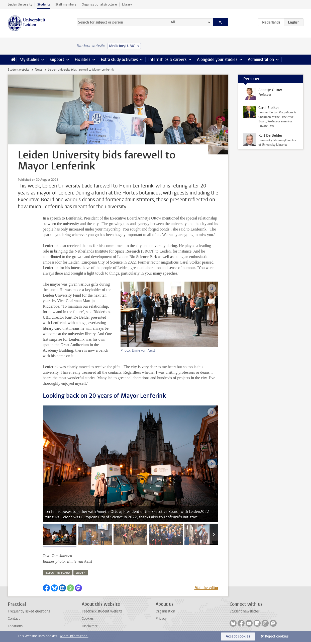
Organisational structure (99, 4)
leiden (80, 573)
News (38, 70)
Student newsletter (244, 611)
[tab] (59, 534)
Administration (261, 59)
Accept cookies (238, 636)
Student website (18, 70)
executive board (57, 573)
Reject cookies (276, 636)
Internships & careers (167, 59)
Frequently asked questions (29, 611)
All (173, 22)
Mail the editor (206, 587)
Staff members (65, 4)
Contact (14, 618)
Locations (15, 626)
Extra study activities (119, 59)
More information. (74, 636)
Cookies (87, 618)
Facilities (82, 59)
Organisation (165, 611)
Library (127, 4)
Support (57, 59)
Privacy (161, 618)
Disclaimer (89, 626)
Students (43, 4)
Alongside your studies (217, 59)
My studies (29, 59)
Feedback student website (102, 611)
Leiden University (20, 4)
